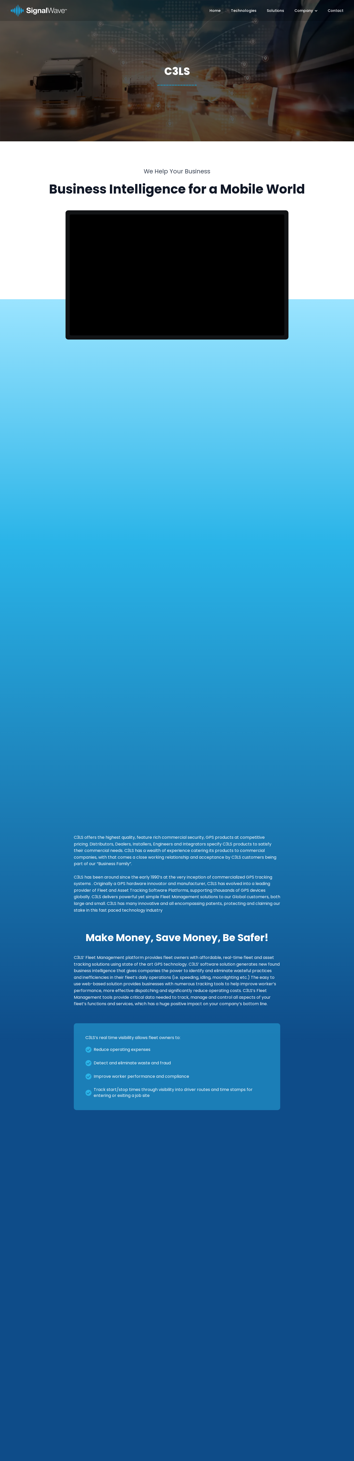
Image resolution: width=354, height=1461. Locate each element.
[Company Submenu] (315, 10)
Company (303, 10)
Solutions (275, 10)
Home (215, 10)
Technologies (243, 10)
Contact (335, 10)
